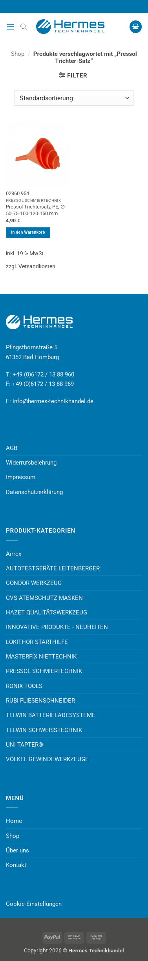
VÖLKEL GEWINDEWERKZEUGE (47, 759)
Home (14, 821)
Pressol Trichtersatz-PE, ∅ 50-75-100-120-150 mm (35, 210)
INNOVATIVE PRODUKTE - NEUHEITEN (57, 627)
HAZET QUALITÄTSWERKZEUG (46, 612)
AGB (11, 448)
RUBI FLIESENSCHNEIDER (40, 700)
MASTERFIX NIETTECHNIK (41, 656)
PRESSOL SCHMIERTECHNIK (44, 671)
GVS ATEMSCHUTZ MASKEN (44, 597)
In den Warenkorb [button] (28, 232)
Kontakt (16, 865)
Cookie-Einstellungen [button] (34, 904)
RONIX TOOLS (24, 686)
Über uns (17, 850)
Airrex (13, 553)
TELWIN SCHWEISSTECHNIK (44, 730)
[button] (10, 26)
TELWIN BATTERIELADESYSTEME (50, 715)
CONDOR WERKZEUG (34, 583)
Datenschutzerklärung (34, 492)
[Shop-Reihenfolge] (74, 98)
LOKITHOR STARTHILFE (37, 642)
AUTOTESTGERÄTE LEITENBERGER (53, 568)
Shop (17, 53)
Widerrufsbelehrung (31, 462)
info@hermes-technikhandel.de (53, 401)
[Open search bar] (23, 27)
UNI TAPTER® (24, 744)
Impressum (20, 477)
